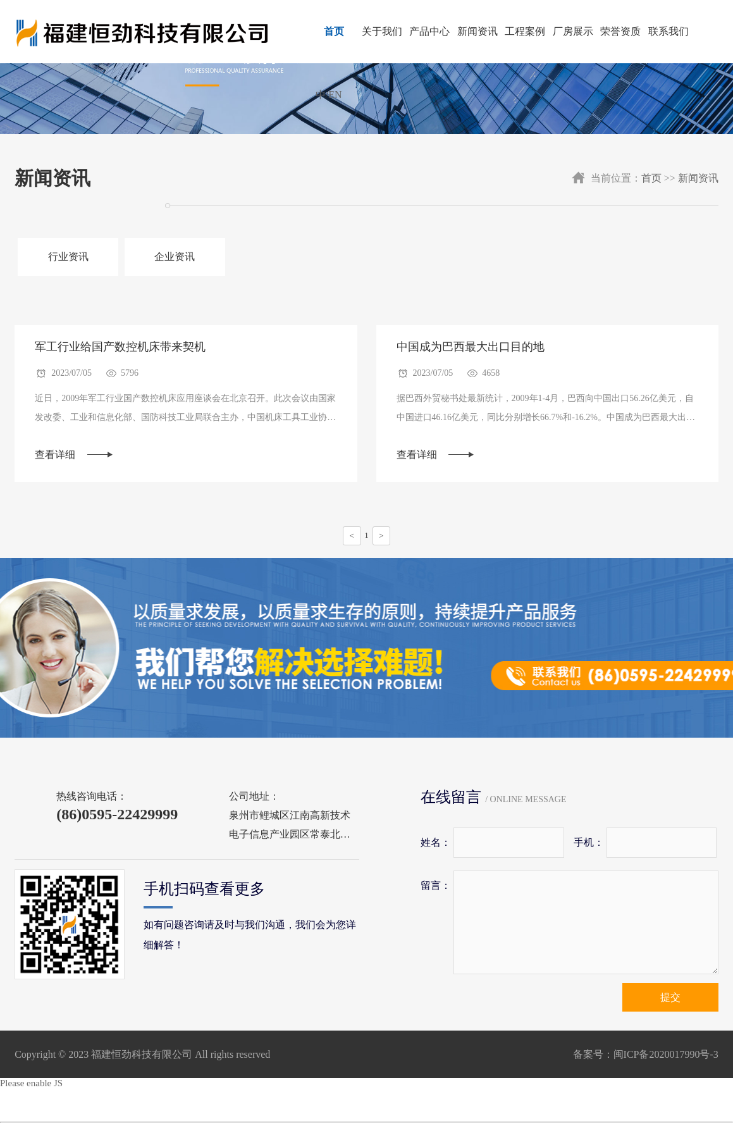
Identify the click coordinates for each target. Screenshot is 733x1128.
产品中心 (429, 31)
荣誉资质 (620, 31)
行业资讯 (67, 256)
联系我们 (668, 31)
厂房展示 (573, 31)
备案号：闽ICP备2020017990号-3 (645, 1055)
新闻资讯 (477, 31)
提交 (670, 998)
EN (335, 94)
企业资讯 (172, 256)
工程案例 (525, 31)
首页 (334, 31)
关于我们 (382, 31)
